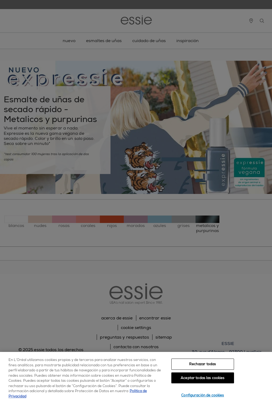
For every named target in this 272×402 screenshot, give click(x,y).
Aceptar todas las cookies (202, 378)
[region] (136, 377)
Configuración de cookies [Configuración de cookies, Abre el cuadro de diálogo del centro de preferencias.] (202, 395)
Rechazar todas (202, 364)
